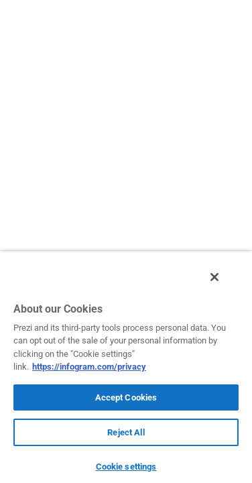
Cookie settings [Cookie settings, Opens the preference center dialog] (126, 467)
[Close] (224, 284)
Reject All (125, 432)
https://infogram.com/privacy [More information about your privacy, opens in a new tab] (89, 367)
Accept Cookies (126, 397)
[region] (126, 370)
